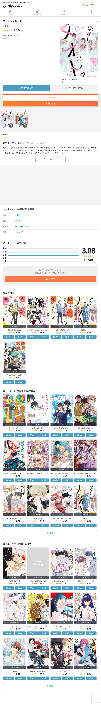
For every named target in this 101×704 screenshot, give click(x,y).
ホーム (10, 12)
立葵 (6, 26)
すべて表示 (50, 533)
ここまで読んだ (26, 88)
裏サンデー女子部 (22, 226)
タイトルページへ (50, 159)
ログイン (91, 12)
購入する (50, 104)
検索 (64, 12)
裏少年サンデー (10, 544)
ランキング (37, 12)
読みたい (8, 337)
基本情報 (4, 134)
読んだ (20, 337)
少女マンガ (19, 232)
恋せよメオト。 (10, 143)
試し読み (50, 97)
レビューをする (50, 279)
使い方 (86, 5)
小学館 (17, 221)
